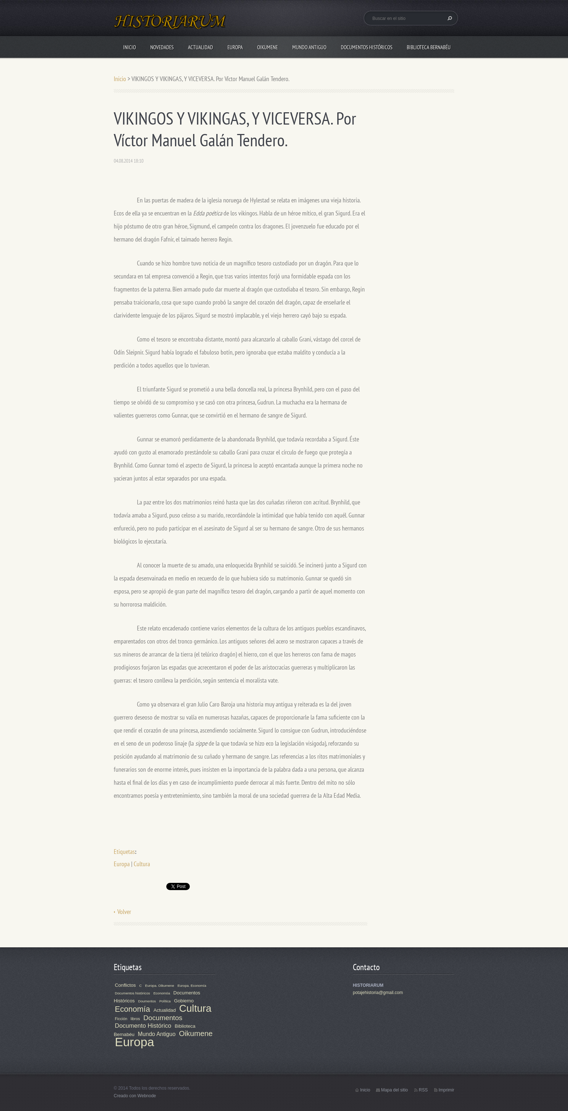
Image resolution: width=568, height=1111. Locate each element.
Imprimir (446, 1090)
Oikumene (267, 47)
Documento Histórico (143, 1025)
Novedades (162, 47)
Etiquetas (124, 851)
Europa (235, 47)
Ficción (121, 1018)
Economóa (161, 993)
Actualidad (200, 47)
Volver (124, 911)
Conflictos (125, 985)
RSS (423, 1090)
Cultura (142, 864)
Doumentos (147, 1001)
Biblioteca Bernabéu (429, 47)
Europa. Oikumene (159, 986)
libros (135, 1018)
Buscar (448, 18)
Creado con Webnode (135, 1095)
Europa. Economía (192, 986)
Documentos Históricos (366, 47)
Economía (132, 1009)
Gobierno (183, 1000)
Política (165, 1001)
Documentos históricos (132, 993)
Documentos (163, 1018)
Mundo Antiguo (309, 47)
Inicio (129, 47)
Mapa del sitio (394, 1090)
